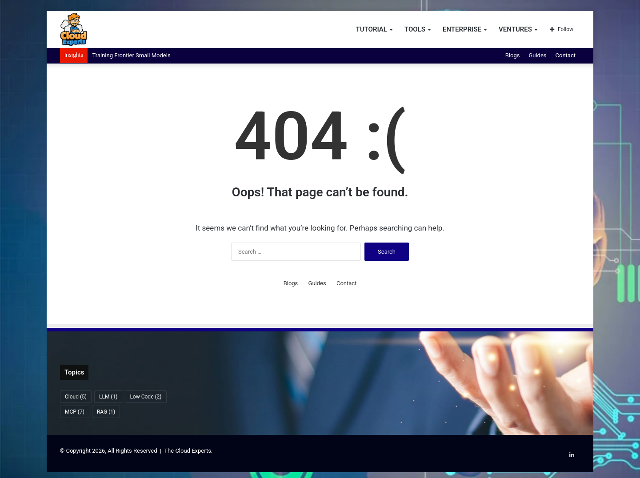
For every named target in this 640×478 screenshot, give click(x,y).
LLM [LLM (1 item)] (108, 397)
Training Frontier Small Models (131, 55)
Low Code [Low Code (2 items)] (145, 397)
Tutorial (371, 29)
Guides (537, 55)
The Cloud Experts (187, 450)
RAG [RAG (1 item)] (106, 412)
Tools (414, 29)
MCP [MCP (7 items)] (74, 412)
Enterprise (462, 29)
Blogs (512, 55)
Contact (566, 55)
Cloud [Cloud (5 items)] (76, 397)
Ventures (515, 29)
